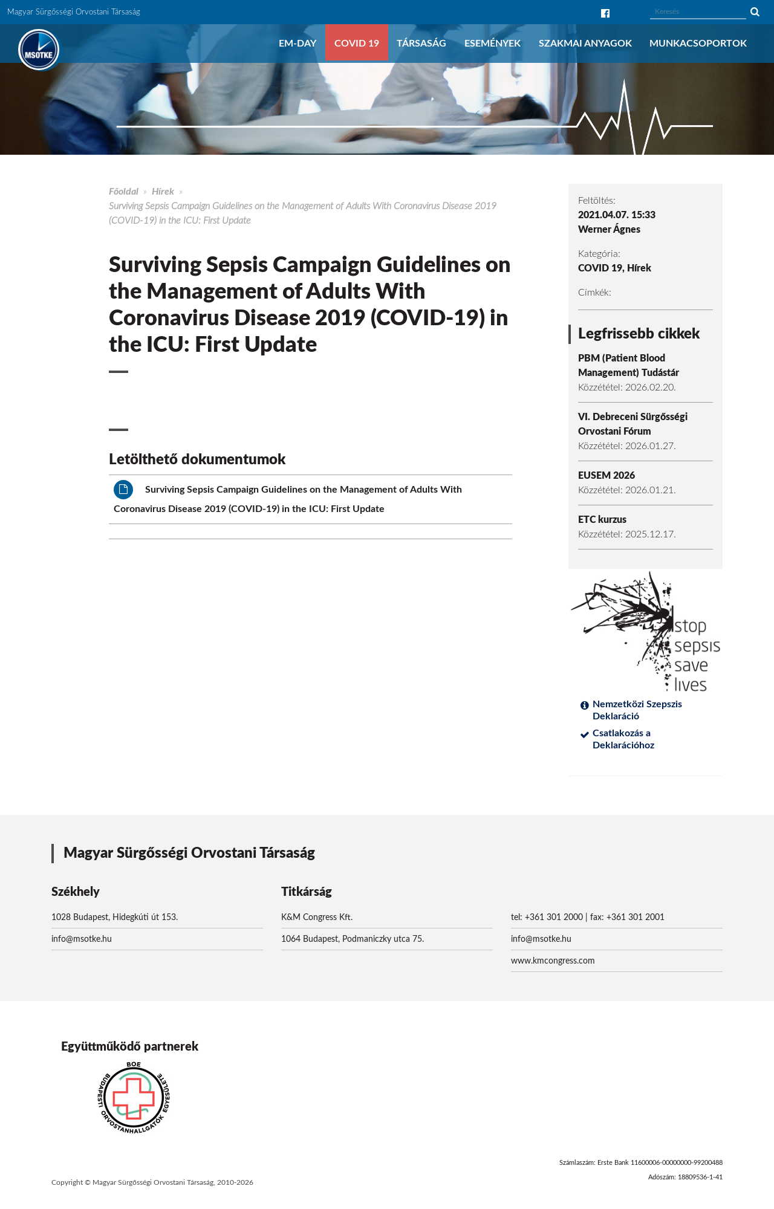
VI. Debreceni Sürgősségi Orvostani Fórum (633, 424)
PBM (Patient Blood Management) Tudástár (628, 366)
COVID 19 (356, 43)
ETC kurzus (602, 520)
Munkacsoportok (698, 43)
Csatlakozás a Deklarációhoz (623, 739)
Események (492, 43)
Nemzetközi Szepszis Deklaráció (637, 710)
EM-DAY (297, 43)
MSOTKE (38, 49)
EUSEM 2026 (606, 476)
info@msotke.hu (81, 939)
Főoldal (123, 191)
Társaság (421, 43)
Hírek (163, 191)
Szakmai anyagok (585, 43)
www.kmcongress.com (553, 961)
